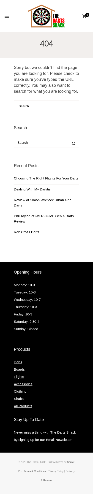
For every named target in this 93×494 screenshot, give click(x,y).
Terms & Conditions (35, 471)
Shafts (19, 399)
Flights (19, 377)
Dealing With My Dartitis (32, 189)
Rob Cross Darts (26, 232)
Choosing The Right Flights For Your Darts (46, 178)
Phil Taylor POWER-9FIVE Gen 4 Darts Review (44, 218)
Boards (19, 369)
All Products (23, 406)
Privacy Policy (55, 471)
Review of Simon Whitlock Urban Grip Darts (42, 202)
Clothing (20, 391)
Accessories (23, 384)
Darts (18, 362)
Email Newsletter (59, 440)
